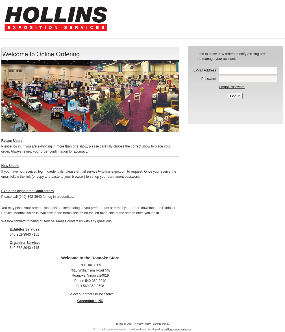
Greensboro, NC (90, 301)
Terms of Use (124, 323)
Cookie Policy (161, 323)
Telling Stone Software (177, 329)
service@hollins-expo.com (106, 171)
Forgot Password (232, 87)
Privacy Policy (142, 323)
